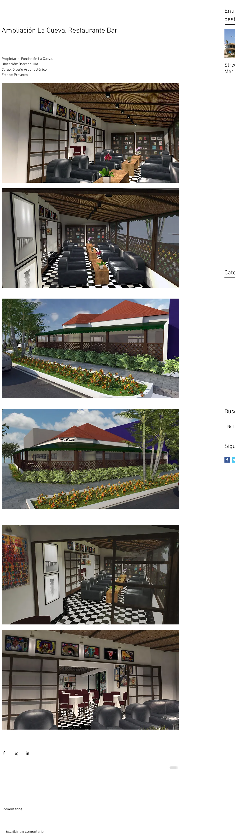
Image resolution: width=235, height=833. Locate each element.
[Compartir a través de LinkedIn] (27, 753)
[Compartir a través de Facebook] (4, 753)
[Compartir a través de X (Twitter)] (15, 753)
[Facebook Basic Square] (227, 460)
